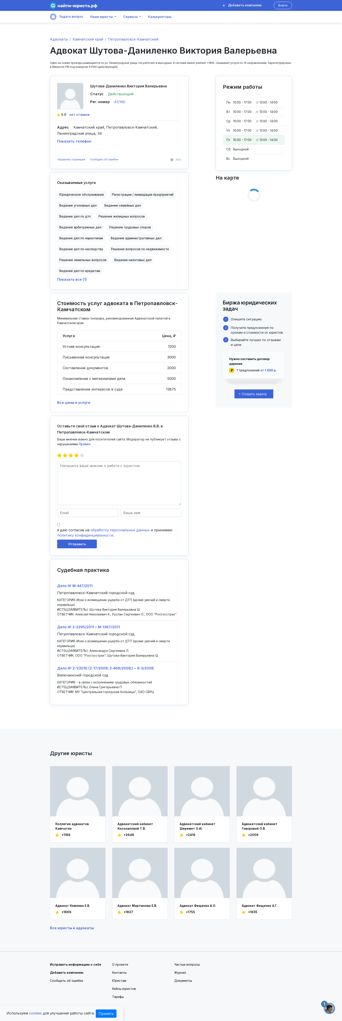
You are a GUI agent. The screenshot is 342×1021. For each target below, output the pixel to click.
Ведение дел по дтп (75, 216)
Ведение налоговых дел (133, 260)
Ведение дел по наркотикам (81, 238)
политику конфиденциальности (85, 535)
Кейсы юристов (124, 988)
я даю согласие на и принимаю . (115, 532)
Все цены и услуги (73, 402)
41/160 (119, 102)
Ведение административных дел (136, 238)
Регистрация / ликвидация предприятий (142, 194)
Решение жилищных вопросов (122, 216)
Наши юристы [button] (101, 17)
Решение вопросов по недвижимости (140, 249)
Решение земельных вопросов (82, 260)
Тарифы (118, 997)
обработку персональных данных (120, 530)
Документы (183, 980)
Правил (85, 444)
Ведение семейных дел (122, 205)
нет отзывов (79, 114)
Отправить (77, 544)
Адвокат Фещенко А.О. (198, 905)
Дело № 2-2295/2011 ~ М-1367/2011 (88, 627)
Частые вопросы (187, 964)
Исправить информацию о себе (75, 964)
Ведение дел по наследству (81, 249)
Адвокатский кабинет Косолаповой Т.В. (135, 826)
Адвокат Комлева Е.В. (72, 905)
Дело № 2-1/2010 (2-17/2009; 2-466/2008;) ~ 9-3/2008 (105, 668)
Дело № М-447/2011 (74, 586)
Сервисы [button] (130, 17)
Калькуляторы (159, 17)
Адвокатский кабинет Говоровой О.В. (259, 826)
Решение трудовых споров (130, 227)
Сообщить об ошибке (104, 159)
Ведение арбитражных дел (80, 227)
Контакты (119, 972)
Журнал (180, 972)
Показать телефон (74, 141)
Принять (106, 1013)
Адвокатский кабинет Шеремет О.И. (197, 826)
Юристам (119, 980)
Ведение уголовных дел (78, 205)
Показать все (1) (72, 279)
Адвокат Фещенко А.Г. (260, 905)
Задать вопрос (66, 17)
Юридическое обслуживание (81, 194)
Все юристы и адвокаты (72, 928)
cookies (35, 1013)
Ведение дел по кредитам (79, 271)
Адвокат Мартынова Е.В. (137, 905)
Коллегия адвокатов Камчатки (72, 826)
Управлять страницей (71, 159)
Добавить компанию (242, 5)
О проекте (120, 964)
